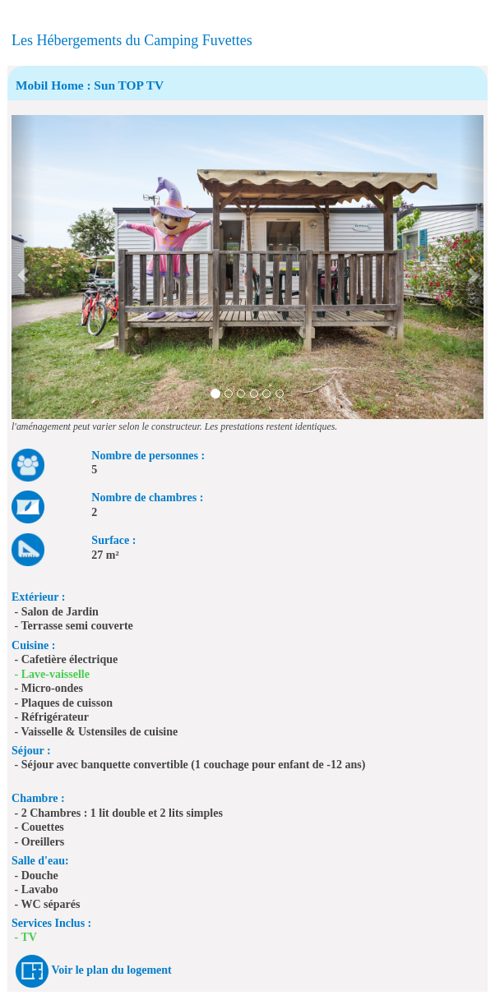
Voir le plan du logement (112, 970)
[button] (23, 267)
